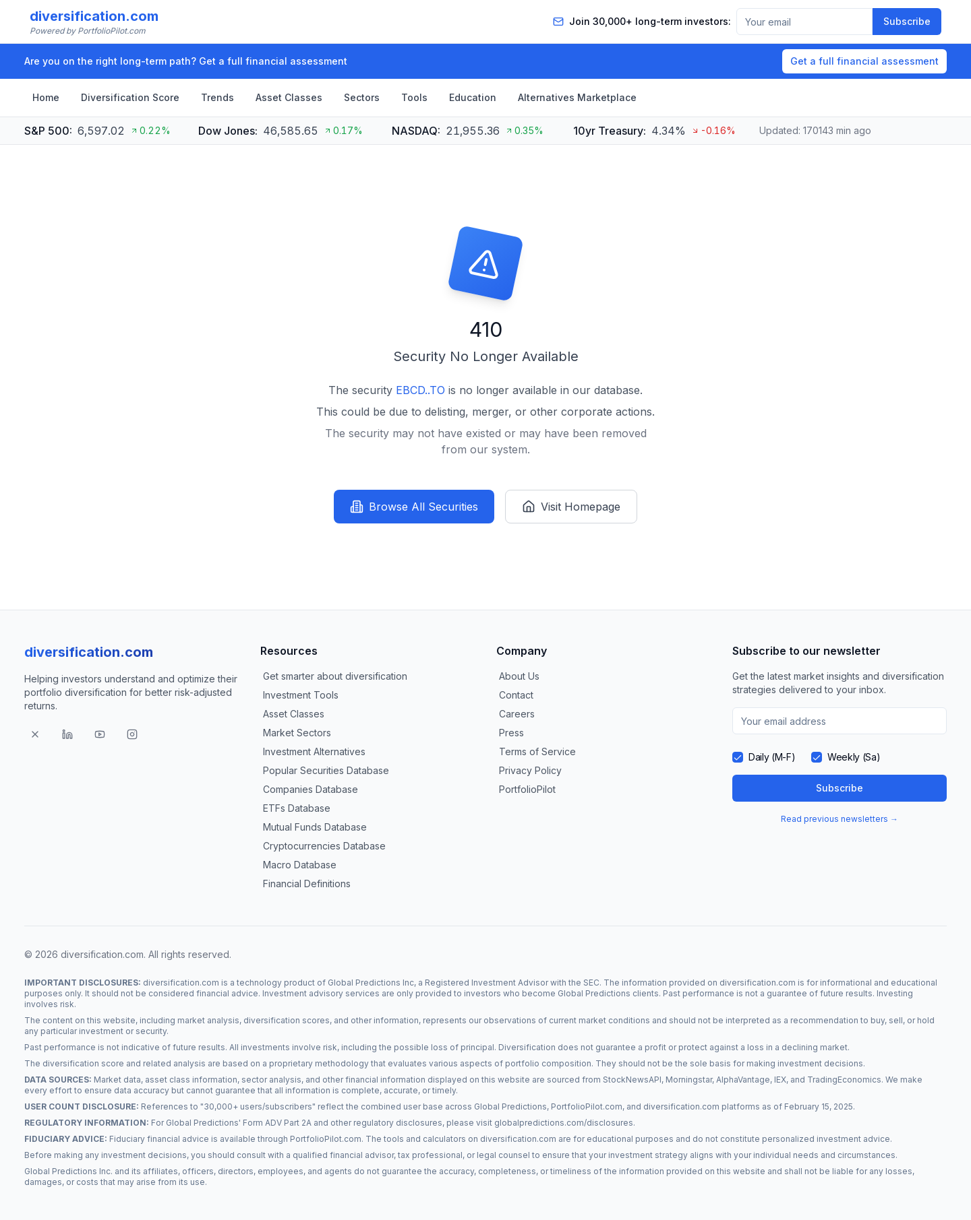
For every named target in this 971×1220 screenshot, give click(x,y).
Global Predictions (594, 993)
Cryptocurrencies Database (324, 846)
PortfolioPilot (527, 789)
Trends (217, 97)
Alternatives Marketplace (577, 97)
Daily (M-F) (771, 757)
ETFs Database (296, 808)
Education (472, 97)
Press (511, 732)
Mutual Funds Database (315, 827)
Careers (517, 713)
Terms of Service (537, 751)
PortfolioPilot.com (586, 1106)
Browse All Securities (414, 506)
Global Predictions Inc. (68, 1171)
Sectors (362, 97)
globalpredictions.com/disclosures (563, 1123)
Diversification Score (130, 97)
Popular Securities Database (326, 770)
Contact (516, 695)
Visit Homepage (571, 506)
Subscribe (907, 21)
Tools (414, 97)
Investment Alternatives (314, 751)
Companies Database (310, 789)
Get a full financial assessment (864, 61)
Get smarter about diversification (335, 676)
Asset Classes (289, 97)
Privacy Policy (530, 770)
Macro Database (299, 864)
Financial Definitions (307, 883)
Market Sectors (297, 732)
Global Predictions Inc (371, 982)
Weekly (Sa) (853, 757)
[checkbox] (737, 757)
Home (45, 97)
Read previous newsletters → (839, 819)
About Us (519, 676)
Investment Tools (301, 695)
